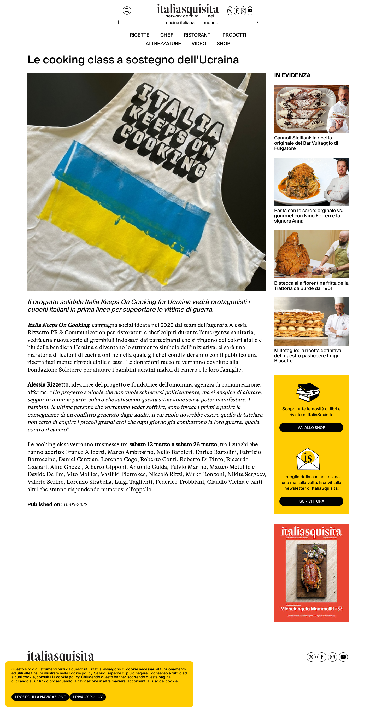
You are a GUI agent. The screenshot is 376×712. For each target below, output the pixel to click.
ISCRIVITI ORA (311, 513)
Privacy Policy (89, 697)
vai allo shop (311, 440)
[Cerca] (32, 12)
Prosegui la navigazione (40, 697)
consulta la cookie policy (58, 682)
